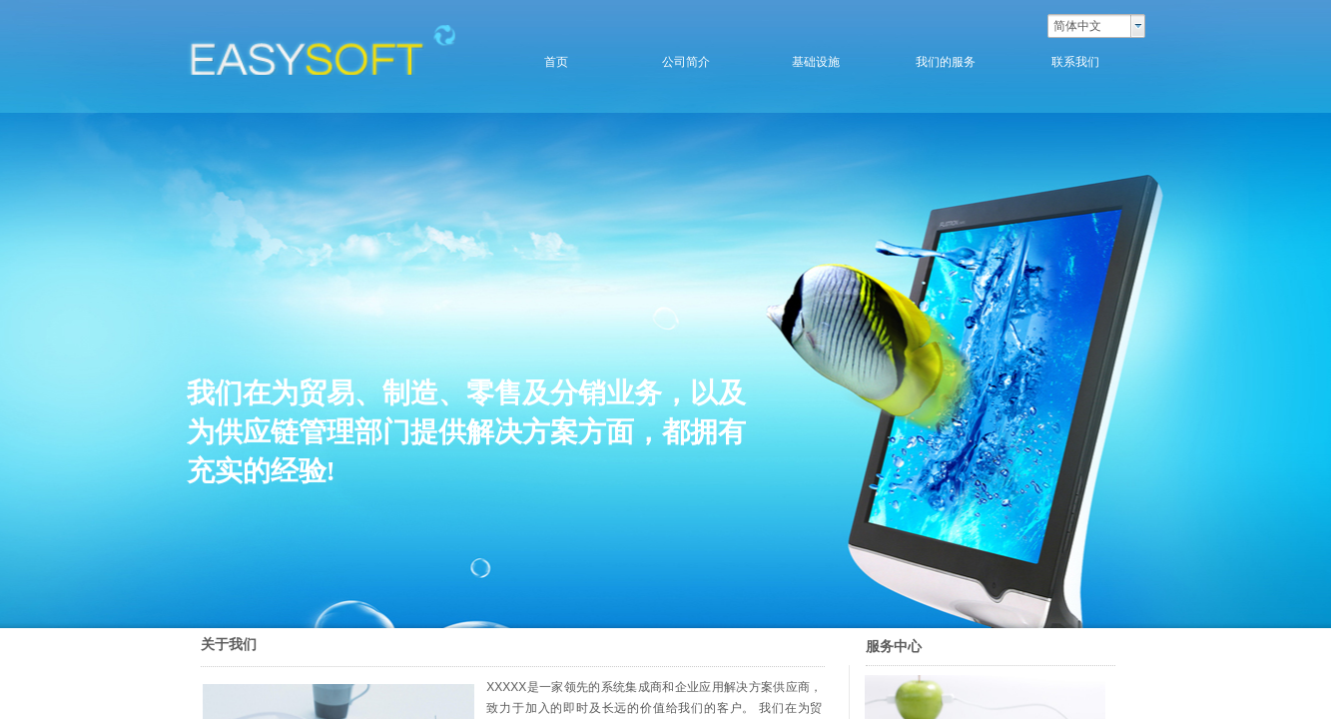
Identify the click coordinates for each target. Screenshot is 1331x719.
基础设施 (816, 62)
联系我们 (1075, 62)
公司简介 (686, 62)
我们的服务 (946, 62)
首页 (556, 62)
